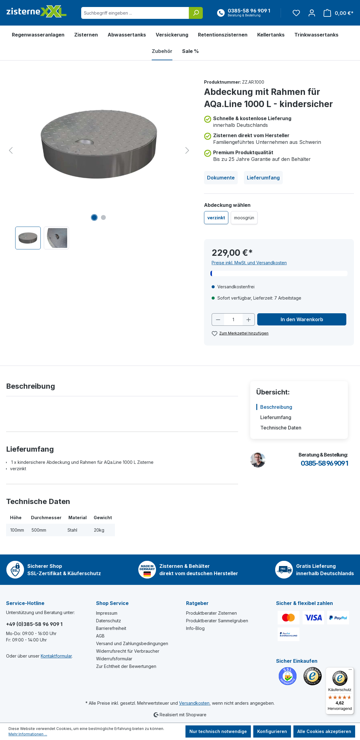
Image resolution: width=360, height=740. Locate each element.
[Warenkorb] (337, 13)
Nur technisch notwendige (218, 731)
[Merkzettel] (296, 13)
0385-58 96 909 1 (324, 463)
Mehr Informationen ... (28, 734)
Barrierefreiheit (111, 628)
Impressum (106, 613)
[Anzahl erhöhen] (248, 319)
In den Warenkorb (302, 319)
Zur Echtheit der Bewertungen (126, 666)
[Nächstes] (187, 150)
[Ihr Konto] (312, 13)
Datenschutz (108, 620)
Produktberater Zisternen (211, 613)
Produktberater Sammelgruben (217, 620)
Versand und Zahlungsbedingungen (132, 643)
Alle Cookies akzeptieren (324, 731)
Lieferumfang (263, 178)
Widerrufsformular (114, 658)
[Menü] (350, 671)
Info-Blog (195, 628)
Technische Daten (280, 428)
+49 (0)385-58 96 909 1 (34, 624)
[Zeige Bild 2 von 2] (103, 217)
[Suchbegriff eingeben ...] (135, 13)
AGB (100, 635)
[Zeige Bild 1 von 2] (94, 217)
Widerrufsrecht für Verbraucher (127, 651)
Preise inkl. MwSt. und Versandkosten (249, 262)
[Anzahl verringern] (218, 319)
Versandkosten (194, 703)
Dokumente (221, 178)
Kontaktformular (56, 655)
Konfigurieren (272, 731)
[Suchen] (196, 13)
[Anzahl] (233, 319)
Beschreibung (276, 407)
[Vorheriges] (10, 150)
